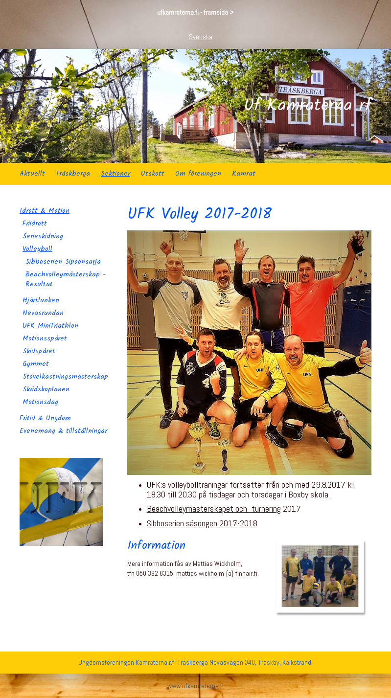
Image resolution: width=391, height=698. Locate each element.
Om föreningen (198, 173)
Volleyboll (37, 249)
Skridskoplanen (46, 389)
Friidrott (35, 223)
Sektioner (115, 173)
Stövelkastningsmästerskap (65, 376)
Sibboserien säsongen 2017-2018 (202, 523)
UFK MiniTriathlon (50, 325)
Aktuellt (32, 173)
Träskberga (73, 173)
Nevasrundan (43, 313)
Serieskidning (43, 236)
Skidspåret (39, 351)
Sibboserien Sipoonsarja (63, 261)
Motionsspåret (45, 338)
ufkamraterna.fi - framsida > (195, 12)
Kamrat (243, 173)
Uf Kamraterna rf (307, 106)
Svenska (200, 36)
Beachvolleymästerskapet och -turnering (214, 508)
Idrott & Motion (44, 210)
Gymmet (36, 364)
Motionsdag (40, 402)
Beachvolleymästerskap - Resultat (65, 279)
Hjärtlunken (41, 300)
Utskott (152, 173)
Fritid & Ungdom (45, 418)
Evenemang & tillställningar (63, 431)
